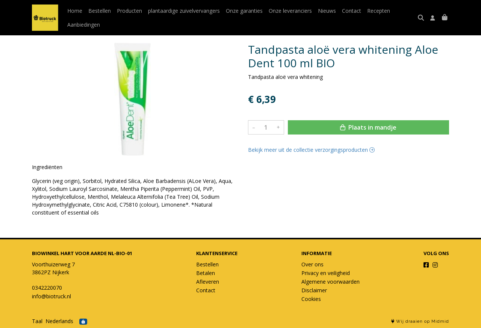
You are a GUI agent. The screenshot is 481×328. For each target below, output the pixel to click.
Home (74, 10)
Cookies (311, 298)
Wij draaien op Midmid (420, 321)
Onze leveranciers (290, 10)
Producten (129, 10)
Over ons (312, 264)
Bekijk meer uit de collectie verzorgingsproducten (311, 149)
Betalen (205, 273)
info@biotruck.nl (51, 296)
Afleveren (207, 281)
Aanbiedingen (83, 24)
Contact (351, 10)
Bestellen (99, 10)
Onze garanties (244, 10)
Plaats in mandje (368, 127)
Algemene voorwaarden (330, 281)
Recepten (378, 10)
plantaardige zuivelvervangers (184, 10)
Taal (37, 321)
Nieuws (327, 10)
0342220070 (47, 287)
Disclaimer (314, 290)
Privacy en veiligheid (325, 273)
